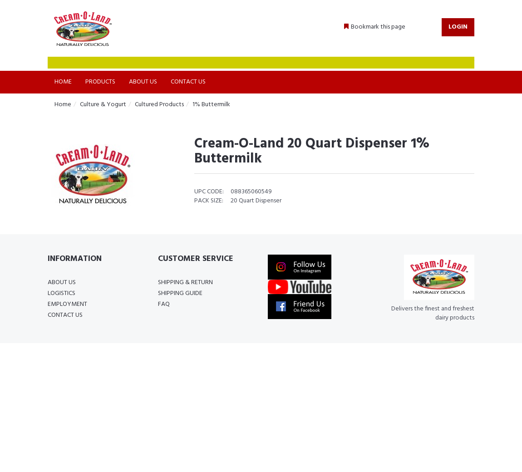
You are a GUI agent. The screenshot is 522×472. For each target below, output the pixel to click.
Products (100, 82)
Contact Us (188, 82)
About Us (143, 82)
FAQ (164, 304)
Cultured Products (159, 104)
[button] (374, 27)
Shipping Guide (180, 293)
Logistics (61, 293)
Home (63, 82)
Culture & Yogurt (103, 104)
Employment (67, 304)
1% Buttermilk (211, 104)
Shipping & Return (185, 282)
